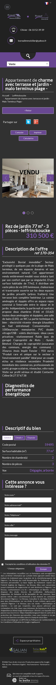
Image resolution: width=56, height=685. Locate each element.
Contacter (19, 132)
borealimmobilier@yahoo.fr (32, 40)
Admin (4, 667)
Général (7, 438)
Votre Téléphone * (12, 515)
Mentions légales (19, 664)
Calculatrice (28, 138)
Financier (31, 438)
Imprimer (38, 132)
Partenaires (44, 664)
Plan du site (6, 664)
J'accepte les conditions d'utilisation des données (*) (27, 564)
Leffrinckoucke (19, 95)
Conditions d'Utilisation (12, 622)
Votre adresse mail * (13, 505)
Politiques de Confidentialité (42, 620)
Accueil (5, 95)
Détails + (19, 438)
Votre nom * (9, 495)
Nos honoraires (33, 664)
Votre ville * (9, 525)
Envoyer (43, 569)
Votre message (10, 535)
